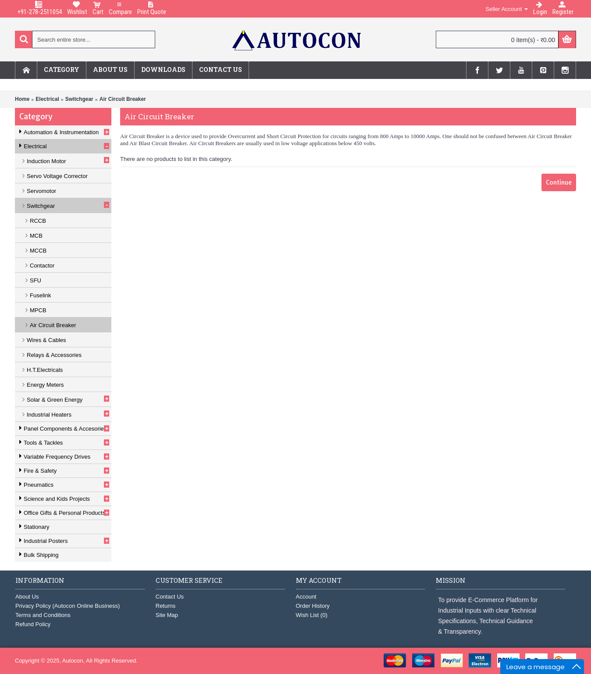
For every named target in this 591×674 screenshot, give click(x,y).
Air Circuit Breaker (123, 99)
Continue (559, 182)
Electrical (47, 99)
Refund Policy (32, 624)
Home (22, 99)
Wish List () (312, 615)
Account (306, 596)
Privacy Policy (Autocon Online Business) (67, 606)
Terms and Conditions (43, 615)
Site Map (167, 615)
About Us (27, 596)
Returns (166, 606)
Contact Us (170, 596)
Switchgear (79, 99)
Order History (313, 606)
